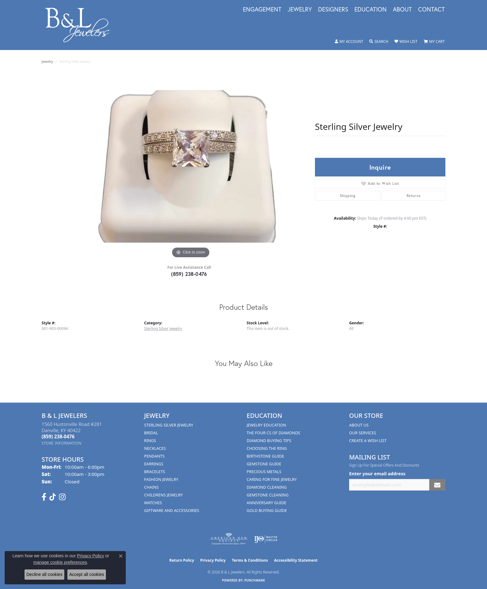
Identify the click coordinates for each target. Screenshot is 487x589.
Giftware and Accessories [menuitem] (171, 510)
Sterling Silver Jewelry (163, 328)
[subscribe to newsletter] (437, 485)
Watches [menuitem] (153, 502)
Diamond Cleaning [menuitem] (267, 487)
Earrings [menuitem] (153, 464)
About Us (359, 425)
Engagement (262, 9)
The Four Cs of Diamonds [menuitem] (273, 433)
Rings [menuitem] (150, 440)
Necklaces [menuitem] (155, 448)
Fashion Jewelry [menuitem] (161, 479)
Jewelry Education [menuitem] (266, 425)
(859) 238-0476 (189, 274)
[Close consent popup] (121, 556)
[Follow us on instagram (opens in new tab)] (62, 497)
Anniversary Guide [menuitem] (266, 502)
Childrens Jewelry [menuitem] (163, 495)
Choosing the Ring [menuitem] (267, 448)
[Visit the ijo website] (265, 539)
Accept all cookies (86, 574)
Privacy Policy (213, 560)
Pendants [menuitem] (154, 456)
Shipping (348, 195)
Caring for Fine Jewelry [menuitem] (272, 479)
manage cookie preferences (60, 562)
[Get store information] (62, 443)
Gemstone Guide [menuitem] (264, 464)
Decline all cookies (44, 574)
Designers (333, 9)
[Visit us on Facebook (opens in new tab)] (44, 497)
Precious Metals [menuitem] (264, 471)
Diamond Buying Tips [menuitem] (269, 440)
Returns (414, 195)
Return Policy (181, 560)
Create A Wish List (368, 440)
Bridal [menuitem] (151, 433)
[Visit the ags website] (229, 539)
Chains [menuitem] (151, 487)
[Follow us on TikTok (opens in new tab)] (52, 497)
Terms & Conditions (250, 560)
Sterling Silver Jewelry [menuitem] (168, 425)
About (402, 9)
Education (370, 9)
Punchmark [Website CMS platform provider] (254, 580)
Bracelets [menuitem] (154, 471)
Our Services (362, 433)
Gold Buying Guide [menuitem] (267, 510)
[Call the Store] (58, 436)
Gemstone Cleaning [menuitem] (268, 495)
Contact (431, 9)
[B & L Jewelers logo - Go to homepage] (80, 25)
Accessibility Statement (295, 560)
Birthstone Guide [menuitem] (265, 456)
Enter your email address (377, 473)
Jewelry (300, 9)
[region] (191, 166)
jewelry (47, 61)
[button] (349, 41)
